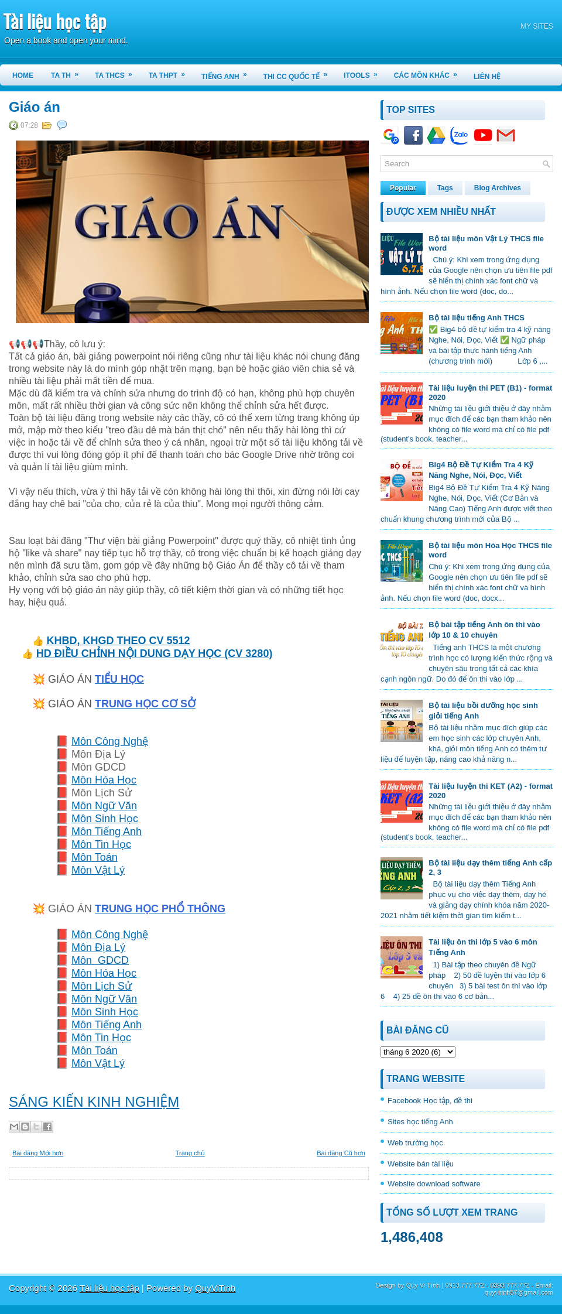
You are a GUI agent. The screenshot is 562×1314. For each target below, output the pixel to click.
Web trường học (415, 1142)
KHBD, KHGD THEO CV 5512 (118, 640)
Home (22, 75)
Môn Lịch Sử (101, 986)
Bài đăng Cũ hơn (341, 1152)
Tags (445, 188)
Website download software (434, 1183)
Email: (544, 1285)
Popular (403, 188)
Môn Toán (94, 857)
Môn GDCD (100, 960)
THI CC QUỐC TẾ (299, 72)
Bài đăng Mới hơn (37, 1152)
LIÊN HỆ (487, 77)
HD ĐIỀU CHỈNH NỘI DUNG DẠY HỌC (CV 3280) (154, 653)
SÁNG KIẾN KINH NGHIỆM (94, 1102)
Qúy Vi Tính (423, 1285)
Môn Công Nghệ (109, 741)
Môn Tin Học (101, 844)
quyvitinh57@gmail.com (519, 1292)
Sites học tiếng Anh (420, 1121)
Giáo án (34, 107)
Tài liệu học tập (54, 21)
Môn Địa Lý (98, 947)
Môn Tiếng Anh (106, 831)
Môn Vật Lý (98, 870)
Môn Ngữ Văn (104, 806)
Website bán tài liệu (421, 1163)
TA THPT (171, 72)
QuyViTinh (215, 1288)
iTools (364, 72)
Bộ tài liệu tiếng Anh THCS (477, 317)
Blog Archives (497, 188)
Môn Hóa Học (103, 780)
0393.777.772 (509, 1285)
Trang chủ (190, 1152)
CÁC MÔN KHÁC (429, 72)
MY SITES (536, 26)
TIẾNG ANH (228, 72)
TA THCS (117, 72)
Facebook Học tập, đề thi (430, 1100)
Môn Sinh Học (104, 818)
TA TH (68, 72)
